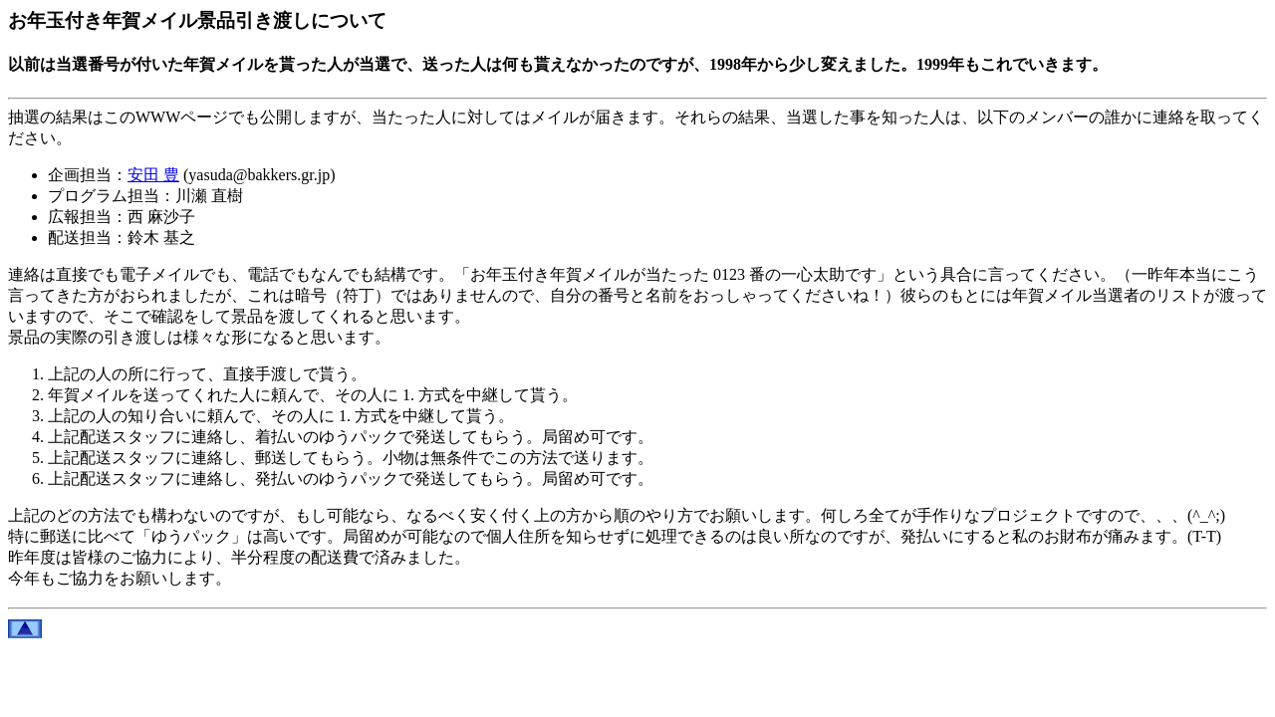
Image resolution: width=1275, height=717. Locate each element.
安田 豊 (153, 174)
